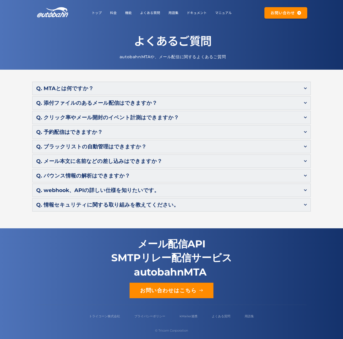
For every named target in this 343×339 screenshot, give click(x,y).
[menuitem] (97, 12)
